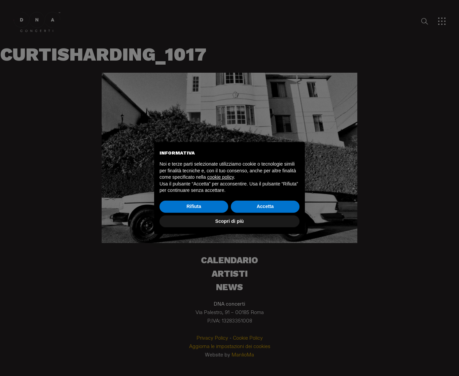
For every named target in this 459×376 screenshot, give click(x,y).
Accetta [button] (265, 206)
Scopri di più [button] (229, 221)
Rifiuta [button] (193, 206)
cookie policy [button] (220, 177)
